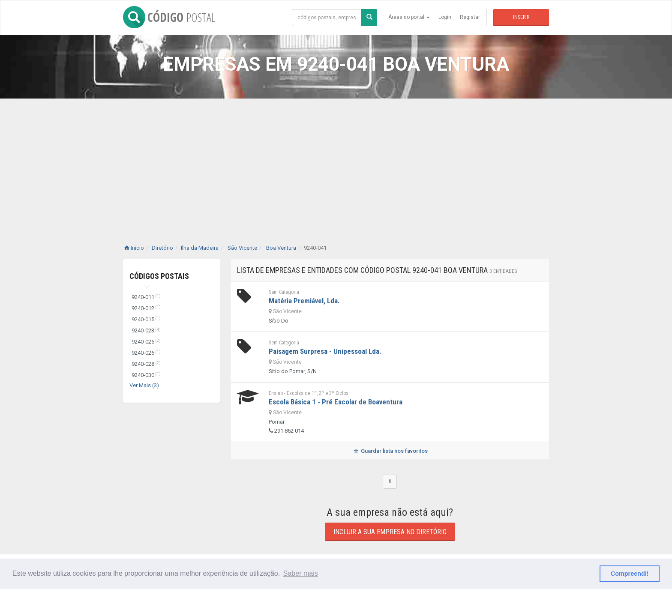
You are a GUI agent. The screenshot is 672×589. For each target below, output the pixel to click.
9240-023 (146, 330)
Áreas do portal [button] (409, 17)
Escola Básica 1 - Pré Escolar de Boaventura (335, 402)
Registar (470, 17)
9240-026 (146, 353)
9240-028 (146, 364)
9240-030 (146, 375)
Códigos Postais (159, 276)
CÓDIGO (169, 17)
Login (444, 17)
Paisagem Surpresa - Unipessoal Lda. (325, 351)
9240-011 (146, 297)
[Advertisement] (336, 163)
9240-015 (146, 319)
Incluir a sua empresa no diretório (390, 532)
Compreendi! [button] (630, 573)
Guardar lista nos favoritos (390, 451)
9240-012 (146, 308)
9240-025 (146, 341)
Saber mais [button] (300, 573)
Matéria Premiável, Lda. (304, 300)
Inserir (521, 17)
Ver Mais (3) (144, 385)
